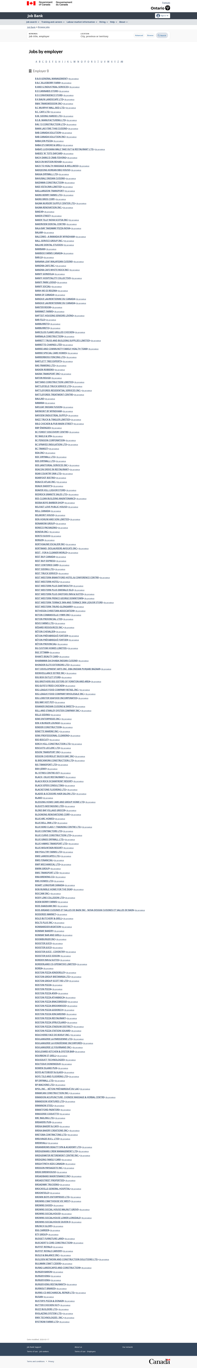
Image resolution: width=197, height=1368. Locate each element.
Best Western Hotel (47, 581)
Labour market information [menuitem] (82, 22)
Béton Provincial (45, 644)
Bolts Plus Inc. (44, 922)
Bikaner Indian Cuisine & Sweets (54, 706)
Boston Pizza (43, 984)
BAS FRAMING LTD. (45, 365)
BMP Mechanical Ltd (47, 864)
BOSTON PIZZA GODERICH (49, 1009)
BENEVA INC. (41, 531)
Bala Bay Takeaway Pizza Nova (52, 228)
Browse (150, 35)
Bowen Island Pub (46, 1068)
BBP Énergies (43, 427)
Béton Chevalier (45, 631)
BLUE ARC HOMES (44, 818)
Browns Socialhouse (47, 1213)
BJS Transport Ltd (46, 764)
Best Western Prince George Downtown (59, 598)
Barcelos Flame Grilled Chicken (54, 332)
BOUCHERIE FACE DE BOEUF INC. (52, 1034)
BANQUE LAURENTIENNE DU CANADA (55, 298)
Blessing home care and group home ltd (59, 802)
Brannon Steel (44, 1105)
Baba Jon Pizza (43, 140)
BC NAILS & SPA (43, 436)
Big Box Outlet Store (47, 677)
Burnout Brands (45, 1288)
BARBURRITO (42, 328)
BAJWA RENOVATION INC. (48, 207)
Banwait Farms (44, 311)
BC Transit (41, 448)
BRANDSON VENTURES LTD (49, 1101)
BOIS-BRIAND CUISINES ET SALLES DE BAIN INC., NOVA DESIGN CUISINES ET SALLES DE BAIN (84, 910)
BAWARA (39, 402)
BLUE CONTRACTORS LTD (48, 831)
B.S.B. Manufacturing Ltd (50, 120)
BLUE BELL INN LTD (45, 822)
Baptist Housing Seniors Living (54, 315)
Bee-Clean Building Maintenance (55, 498)
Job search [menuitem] (32, 22)
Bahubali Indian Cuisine (50, 178)
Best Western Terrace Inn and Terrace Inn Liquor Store (69, 602)
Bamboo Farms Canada (48, 253)
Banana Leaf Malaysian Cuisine (53, 261)
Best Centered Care (46, 565)
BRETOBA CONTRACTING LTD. (51, 1134)
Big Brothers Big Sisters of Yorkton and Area (62, 681)
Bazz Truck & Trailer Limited (52, 419)
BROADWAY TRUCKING (47, 1184)
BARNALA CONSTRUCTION (49, 336)
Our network (127, 1347)
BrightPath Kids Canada (49, 1163)
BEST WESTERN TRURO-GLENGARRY (54, 606)
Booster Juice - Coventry (50, 951)
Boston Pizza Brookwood (50, 1005)
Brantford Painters (47, 1109)
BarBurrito (42, 323)
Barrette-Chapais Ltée (48, 344)
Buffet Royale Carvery (48, 1251)
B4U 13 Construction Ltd (50, 124)
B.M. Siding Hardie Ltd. (48, 116)
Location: (85, 34)
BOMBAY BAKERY (44, 930)
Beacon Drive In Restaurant (52, 469)
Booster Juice (43, 943)
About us (78, 1347)
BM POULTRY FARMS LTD (48, 851)
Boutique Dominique (48, 1063)
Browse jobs (44, 27)
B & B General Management (51, 78)
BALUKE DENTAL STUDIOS (49, 244)
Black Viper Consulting (49, 785)
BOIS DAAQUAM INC (46, 905)
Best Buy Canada (45, 556)
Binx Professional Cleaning (52, 735)
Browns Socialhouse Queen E (52, 1221)
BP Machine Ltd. (44, 1084)
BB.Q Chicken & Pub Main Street (54, 423)
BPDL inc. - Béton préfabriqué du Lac (57, 1088)
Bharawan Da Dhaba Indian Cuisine (56, 660)
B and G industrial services (51, 86)
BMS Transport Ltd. (47, 872)
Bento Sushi (42, 535)
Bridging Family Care (48, 1159)
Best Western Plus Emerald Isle (54, 589)
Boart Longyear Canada (49, 885)
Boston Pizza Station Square (52, 1030)
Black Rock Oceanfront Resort (53, 781)
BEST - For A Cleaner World (51, 552)
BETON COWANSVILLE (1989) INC (52, 614)
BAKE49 (39, 211)
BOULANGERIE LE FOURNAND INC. (53, 1047)
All (122, 61)
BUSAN (39, 1296)
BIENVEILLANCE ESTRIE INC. (50, 673)
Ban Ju (39, 257)
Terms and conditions (36, 1361)
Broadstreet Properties (49, 1180)
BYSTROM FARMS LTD (46, 1321)
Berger (39, 540)
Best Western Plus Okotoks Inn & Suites (59, 594)
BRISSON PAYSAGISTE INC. (49, 1167)
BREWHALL (41, 1142)
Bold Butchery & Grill (48, 918)
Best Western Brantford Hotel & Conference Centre (67, 577)
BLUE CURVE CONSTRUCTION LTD (53, 835)
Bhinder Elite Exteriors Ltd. (52, 664)
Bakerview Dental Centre (50, 224)
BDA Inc (39, 452)
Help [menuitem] (113, 22)
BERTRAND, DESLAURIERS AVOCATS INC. (56, 548)
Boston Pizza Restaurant (50, 1018)
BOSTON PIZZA (43, 989)
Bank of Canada (44, 294)
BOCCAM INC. (42, 893)
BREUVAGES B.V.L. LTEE (47, 1138)
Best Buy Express (45, 560)
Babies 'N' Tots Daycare (48, 153)
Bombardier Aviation (48, 926)
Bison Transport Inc (47, 752)
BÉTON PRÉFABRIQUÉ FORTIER (51, 635)
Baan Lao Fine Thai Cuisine (51, 128)
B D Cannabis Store (46, 91)
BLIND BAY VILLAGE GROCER (50, 810)
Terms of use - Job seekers (38, 1351)
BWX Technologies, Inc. (49, 1317)
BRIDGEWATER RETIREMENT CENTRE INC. (57, 1155)
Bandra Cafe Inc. (45, 265)
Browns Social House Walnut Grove (56, 1209)
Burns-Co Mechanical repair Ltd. (55, 1292)
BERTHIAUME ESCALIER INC (50, 544)
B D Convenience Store (48, 95)
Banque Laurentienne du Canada (55, 303)
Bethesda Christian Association (54, 610)
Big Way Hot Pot (44, 702)
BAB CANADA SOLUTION (48, 132)
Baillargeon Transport (49, 190)
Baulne (39, 398)
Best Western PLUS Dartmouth (53, 585)
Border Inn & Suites (47, 960)
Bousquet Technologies (49, 1059)
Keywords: (33, 34)
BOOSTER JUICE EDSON (47, 955)
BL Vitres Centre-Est (47, 772)
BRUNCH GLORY (43, 1226)
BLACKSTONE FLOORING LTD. (50, 789)
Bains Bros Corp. (45, 199)
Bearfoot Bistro (45, 477)
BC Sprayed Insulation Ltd (51, 444)
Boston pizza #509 (46, 993)
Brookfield (42, 1192)
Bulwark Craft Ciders (48, 1263)
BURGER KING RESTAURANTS (50, 1284)
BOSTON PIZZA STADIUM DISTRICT (53, 1026)
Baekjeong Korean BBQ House (52, 170)
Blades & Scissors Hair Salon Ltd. (55, 793)
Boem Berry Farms (46, 901)
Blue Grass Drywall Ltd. (49, 839)
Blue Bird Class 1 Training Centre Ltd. (58, 826)
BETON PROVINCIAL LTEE (48, 619)
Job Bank (35, 15)
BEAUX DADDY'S (43, 486)
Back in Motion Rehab (48, 161)
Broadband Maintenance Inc (52, 1176)
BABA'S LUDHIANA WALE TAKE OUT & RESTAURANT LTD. (64, 149)
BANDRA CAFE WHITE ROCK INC (51, 269)
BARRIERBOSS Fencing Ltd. (50, 357)
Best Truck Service (46, 573)
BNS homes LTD (44, 881)
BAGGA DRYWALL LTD (46, 174)
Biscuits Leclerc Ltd (47, 747)
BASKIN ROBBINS (44, 369)
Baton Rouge (43, 377)
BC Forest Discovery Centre (51, 432)
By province (73, 78)
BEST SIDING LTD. (44, 569)
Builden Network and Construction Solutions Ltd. (66, 1259)
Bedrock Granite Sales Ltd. (51, 494)
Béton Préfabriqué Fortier (51, 639)
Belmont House (44, 515)
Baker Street (42, 215)
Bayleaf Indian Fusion (48, 407)
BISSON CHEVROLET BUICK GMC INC (54, 756)
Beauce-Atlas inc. (45, 481)
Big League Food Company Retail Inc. (57, 689)
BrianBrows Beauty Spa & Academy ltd (58, 1147)
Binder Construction (48, 727)
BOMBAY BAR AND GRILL (48, 935)
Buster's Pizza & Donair (49, 1300)
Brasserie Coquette (47, 1113)
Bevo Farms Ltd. (44, 623)
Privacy (51, 1361)
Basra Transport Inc (47, 373)
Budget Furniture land (49, 1238)
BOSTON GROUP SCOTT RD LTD (51, 980)
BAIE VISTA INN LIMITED (48, 186)
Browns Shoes (43, 1205)
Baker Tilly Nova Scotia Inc (51, 219)
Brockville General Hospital (52, 1188)
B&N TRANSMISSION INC (48, 103)
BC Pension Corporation (50, 440)
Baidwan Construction (49, 182)
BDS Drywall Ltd (45, 461)
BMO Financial (44, 860)
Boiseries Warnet (45, 914)
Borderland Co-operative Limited (55, 964)
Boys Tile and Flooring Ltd (51, 1076)
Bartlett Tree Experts (48, 361)
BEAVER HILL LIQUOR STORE (50, 490)
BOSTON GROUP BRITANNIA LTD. (52, 976)
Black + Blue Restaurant (49, 777)
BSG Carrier (42, 1230)
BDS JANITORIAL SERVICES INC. (51, 465)
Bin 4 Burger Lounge (47, 723)
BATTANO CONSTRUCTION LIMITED (54, 382)
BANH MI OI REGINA (46, 290)
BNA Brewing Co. (44, 876)
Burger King (42, 1276)
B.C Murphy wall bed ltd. (50, 107)
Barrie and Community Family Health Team (61, 348)
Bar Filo (40, 319)
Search (162, 35)
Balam (39, 232)
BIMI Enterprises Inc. (47, 718)
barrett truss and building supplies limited (62, 340)
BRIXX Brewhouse (45, 1172)
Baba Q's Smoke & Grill (48, 145)
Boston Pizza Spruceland (50, 1022)
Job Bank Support (34, 1347)
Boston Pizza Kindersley (50, 972)
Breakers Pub (43, 1122)
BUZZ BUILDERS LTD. (46, 1309)
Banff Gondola (44, 274)
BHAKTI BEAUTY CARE (46, 656)
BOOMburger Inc (45, 939)
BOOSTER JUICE (43, 947)
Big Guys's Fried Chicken (49, 685)
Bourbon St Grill (45, 1055)
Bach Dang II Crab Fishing (50, 157)
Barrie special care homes (51, 353)
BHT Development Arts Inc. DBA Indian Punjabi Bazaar (67, 668)
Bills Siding (42, 714)
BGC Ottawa (42, 652)
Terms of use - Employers (85, 1351)
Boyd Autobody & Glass (49, 1072)
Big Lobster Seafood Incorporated (56, 698)
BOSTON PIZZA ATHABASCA (49, 997)
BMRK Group (42, 868)
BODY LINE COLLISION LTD (49, 897)
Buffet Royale (43, 1246)
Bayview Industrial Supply (51, 415)
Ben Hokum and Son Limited (52, 519)
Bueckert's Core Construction (53, 1242)
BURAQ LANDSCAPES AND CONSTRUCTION (57, 1267)
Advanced (139, 35)
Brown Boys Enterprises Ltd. (52, 1197)
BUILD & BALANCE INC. (47, 1255)
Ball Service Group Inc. (49, 240)
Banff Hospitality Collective (53, 278)
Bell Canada (42, 511)
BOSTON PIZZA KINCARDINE (50, 1014)
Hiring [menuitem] (103, 22)
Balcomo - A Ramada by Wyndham (55, 236)
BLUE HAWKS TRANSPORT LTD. (51, 843)
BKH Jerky (40, 768)
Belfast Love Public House (51, 506)
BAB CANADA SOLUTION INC (50, 136)
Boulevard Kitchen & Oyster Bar (54, 1051)
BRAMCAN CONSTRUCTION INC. (52, 1093)
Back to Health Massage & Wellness (56, 165)
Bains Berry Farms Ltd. (48, 195)
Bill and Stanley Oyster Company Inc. (57, 710)
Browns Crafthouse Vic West (52, 1201)
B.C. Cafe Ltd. (42, 111)
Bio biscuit (41, 739)
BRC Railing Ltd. (44, 1118)
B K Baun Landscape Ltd (49, 99)
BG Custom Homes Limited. (51, 648)
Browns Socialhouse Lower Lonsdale (57, 1217)
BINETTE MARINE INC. (47, 731)
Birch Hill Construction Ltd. (53, 743)
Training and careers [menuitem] (53, 22)
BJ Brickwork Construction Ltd (54, 760)
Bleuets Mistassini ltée (49, 806)
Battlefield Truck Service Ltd (53, 386)
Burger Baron (43, 1271)
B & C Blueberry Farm (47, 82)
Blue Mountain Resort (48, 847)
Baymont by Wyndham (48, 411)
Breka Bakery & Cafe (47, 1126)
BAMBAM (40, 249)
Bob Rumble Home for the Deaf (53, 889)
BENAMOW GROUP (45, 523)
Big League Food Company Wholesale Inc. (59, 693)
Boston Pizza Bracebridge (51, 1001)
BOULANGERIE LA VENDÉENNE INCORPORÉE (58, 1043)
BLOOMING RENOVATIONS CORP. (52, 814)
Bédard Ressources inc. (49, 627)
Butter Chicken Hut (47, 1305)
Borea (38, 968)
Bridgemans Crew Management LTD (56, 1151)
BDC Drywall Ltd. (45, 456)
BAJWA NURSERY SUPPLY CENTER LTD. (55, 203)
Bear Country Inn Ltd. (48, 473)
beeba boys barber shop (49, 502)
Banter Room (43, 307)
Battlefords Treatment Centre (54, 394)
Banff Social (43, 286)
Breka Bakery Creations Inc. (51, 1130)
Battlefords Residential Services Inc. (58, 390)
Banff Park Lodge (45, 282)
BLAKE (38, 797)
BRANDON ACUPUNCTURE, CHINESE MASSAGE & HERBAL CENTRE (69, 1097)
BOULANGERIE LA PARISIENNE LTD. (53, 1039)
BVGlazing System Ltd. (48, 1313)
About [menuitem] (123, 22)
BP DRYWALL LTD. (44, 1080)
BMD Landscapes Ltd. (47, 856)
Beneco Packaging (46, 527)
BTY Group (41, 1234)
